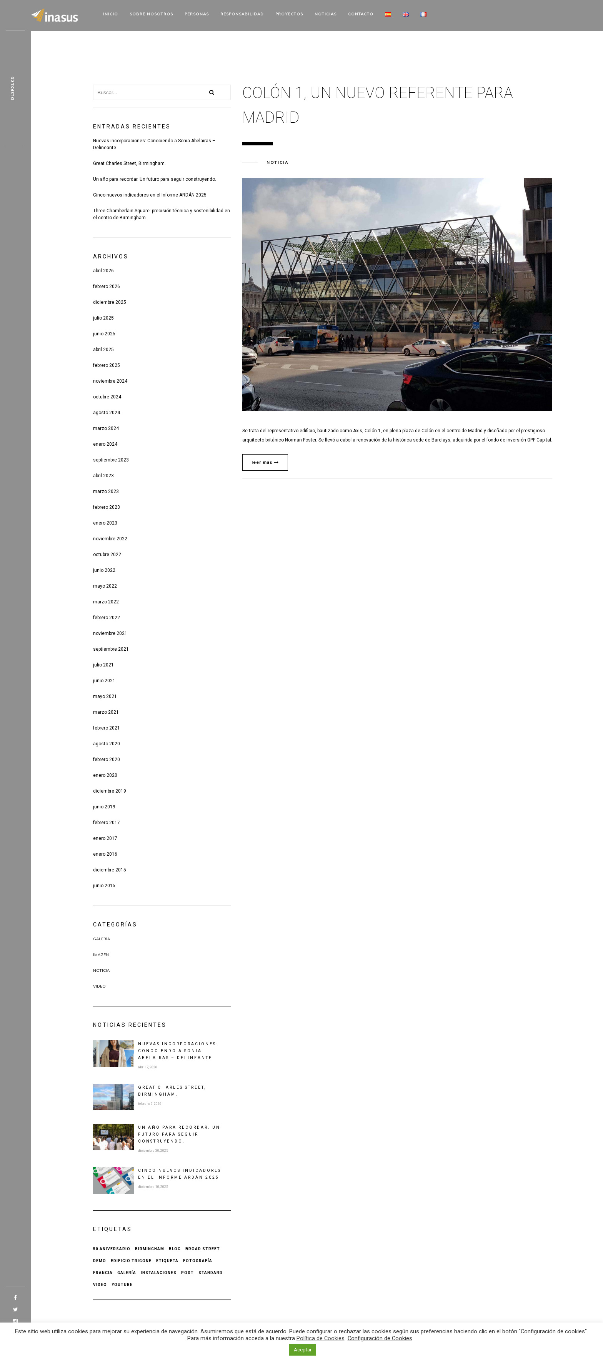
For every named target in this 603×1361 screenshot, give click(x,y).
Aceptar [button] (302, 1350)
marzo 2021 (106, 712)
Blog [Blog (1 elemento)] (175, 1249)
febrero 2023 (106, 507)
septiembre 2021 (111, 649)
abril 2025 (103, 349)
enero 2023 (105, 523)
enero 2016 (105, 854)
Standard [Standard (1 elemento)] (210, 1273)
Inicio (110, 14)
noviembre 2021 (110, 633)
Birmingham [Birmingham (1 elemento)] (149, 1249)
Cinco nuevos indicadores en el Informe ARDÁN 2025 (150, 195)
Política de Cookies (321, 1338)
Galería (101, 938)
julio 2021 (103, 665)
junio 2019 (104, 807)
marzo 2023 (106, 491)
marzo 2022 (106, 602)
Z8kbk (12, 88)
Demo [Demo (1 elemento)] (99, 1261)
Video (99, 986)
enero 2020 (105, 775)
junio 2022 (104, 570)
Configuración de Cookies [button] (380, 1338)
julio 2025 (103, 318)
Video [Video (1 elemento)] (100, 1285)
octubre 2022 (107, 554)
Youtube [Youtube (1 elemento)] (122, 1285)
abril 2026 (103, 270)
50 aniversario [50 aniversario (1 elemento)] (111, 1249)
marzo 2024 (106, 428)
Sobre (151, 14)
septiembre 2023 (111, 460)
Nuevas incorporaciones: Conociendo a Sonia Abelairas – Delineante (154, 144)
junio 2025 (104, 334)
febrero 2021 (106, 728)
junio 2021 (104, 680)
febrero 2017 (106, 822)
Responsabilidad (242, 14)
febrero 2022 (106, 617)
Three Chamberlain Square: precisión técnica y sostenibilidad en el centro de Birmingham (161, 214)
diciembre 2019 (109, 791)
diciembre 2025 (109, 302)
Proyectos (289, 14)
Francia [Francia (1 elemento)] (103, 1273)
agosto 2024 (106, 412)
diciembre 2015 (109, 870)
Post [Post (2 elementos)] (187, 1273)
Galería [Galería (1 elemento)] (126, 1273)
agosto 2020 (106, 743)
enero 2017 (105, 838)
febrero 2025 (106, 365)
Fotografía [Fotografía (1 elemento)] (197, 1261)
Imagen (101, 954)
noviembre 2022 (110, 538)
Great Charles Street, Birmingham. (129, 163)
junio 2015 (104, 885)
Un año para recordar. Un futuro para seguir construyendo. (154, 179)
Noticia (101, 970)
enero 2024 (105, 444)
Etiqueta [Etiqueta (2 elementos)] (167, 1261)
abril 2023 (103, 475)
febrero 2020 (106, 759)
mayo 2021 (105, 696)
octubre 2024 (107, 397)
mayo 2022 (105, 586)
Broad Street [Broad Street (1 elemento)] (202, 1249)
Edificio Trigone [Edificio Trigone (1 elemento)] (131, 1261)
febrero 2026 (106, 286)
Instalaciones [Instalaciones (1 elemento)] (159, 1273)
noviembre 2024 (110, 381)
